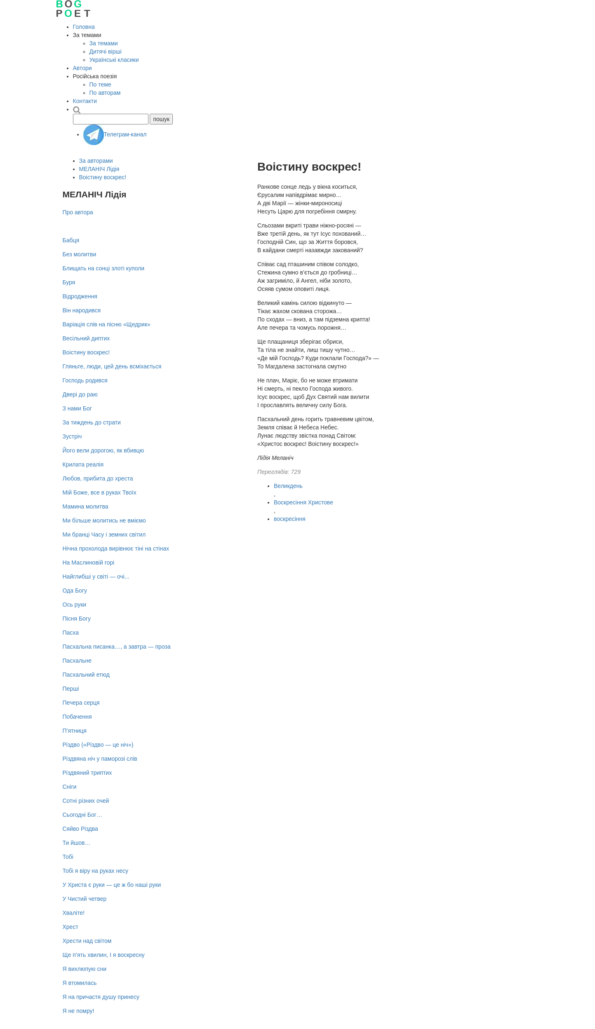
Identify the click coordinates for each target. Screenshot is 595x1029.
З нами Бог (77, 408)
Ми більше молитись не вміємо (104, 520)
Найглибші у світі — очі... (96, 576)
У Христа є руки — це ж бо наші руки (112, 884)
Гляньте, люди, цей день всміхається (112, 366)
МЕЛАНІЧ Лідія (99, 169)
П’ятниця (75, 730)
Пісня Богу (77, 618)
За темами (103, 43)
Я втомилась (80, 983)
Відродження (80, 296)
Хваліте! (74, 912)
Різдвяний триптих (87, 772)
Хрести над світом (87, 941)
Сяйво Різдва (80, 828)
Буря (69, 282)
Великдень (288, 486)
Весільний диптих (86, 338)
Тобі (68, 856)
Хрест (70, 927)
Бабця (71, 240)
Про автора (78, 212)
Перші (71, 688)
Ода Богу (75, 590)
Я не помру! (78, 1011)
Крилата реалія (83, 464)
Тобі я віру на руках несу (95, 870)
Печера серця (81, 702)
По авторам (105, 92)
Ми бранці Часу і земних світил (104, 534)
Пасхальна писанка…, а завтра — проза (117, 646)
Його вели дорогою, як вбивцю (103, 450)
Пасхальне (77, 660)
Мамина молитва (85, 506)
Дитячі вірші (105, 51)
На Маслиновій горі (89, 562)
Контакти (85, 101)
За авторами (96, 160)
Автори (82, 68)
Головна (84, 26)
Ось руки (75, 604)
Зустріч (72, 436)
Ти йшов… (77, 842)
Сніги (70, 786)
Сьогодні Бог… (82, 814)
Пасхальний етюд (86, 674)
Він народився (82, 310)
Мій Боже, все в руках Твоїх (99, 492)
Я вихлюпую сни (84, 969)
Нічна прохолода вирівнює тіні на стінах (116, 548)
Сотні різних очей (86, 800)
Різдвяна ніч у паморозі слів (100, 758)
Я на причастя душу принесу (101, 997)
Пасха (71, 632)
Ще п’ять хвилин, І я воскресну (104, 955)
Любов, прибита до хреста (98, 478)
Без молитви (79, 254)
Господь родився (85, 380)
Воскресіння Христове (303, 502)
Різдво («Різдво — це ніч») (98, 744)
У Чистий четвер (85, 898)
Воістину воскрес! (103, 177)
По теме (100, 84)
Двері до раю (80, 394)
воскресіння (290, 519)
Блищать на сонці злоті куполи (104, 268)
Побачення (77, 716)
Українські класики (114, 59)
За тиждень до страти (92, 422)
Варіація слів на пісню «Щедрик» (107, 324)
